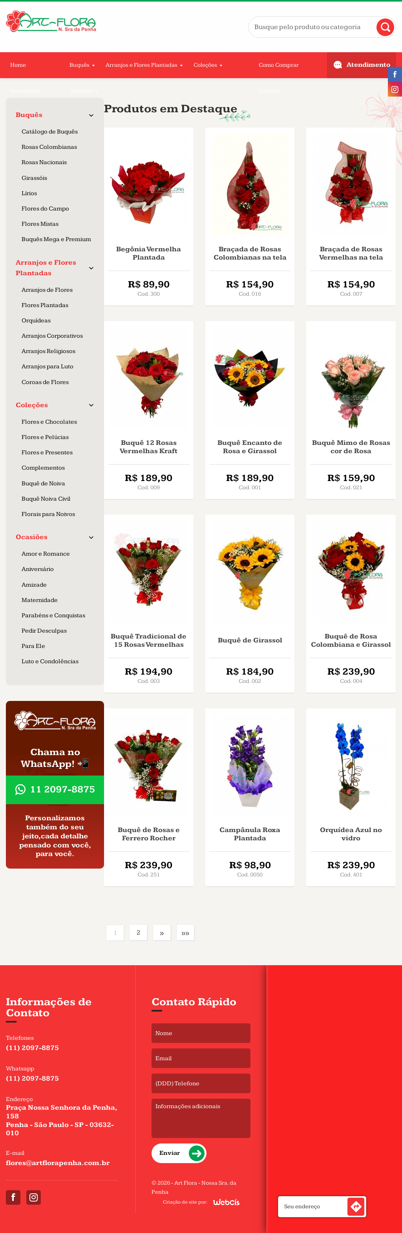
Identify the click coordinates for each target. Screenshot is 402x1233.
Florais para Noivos (48, 514)
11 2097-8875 (62, 789)
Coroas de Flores (45, 382)
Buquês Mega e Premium (56, 239)
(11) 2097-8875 (32, 1048)
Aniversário (38, 569)
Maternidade (40, 600)
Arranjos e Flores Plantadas (141, 65)
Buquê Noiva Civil (46, 499)
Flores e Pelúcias (45, 437)
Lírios (29, 193)
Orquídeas (36, 320)
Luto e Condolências (50, 661)
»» (185, 933)
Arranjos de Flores (47, 290)
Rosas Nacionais (44, 162)
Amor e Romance (46, 554)
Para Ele (33, 646)
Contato (269, 91)
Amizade (34, 585)
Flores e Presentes (47, 452)
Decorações (25, 91)
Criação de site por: (185, 1202)
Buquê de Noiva (43, 483)
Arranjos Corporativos (52, 336)
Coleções (205, 65)
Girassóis (34, 178)
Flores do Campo (45, 208)
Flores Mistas (40, 224)
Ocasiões (81, 91)
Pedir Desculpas (44, 631)
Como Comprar (279, 65)
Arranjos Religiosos (48, 351)
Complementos (43, 468)
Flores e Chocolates (49, 422)
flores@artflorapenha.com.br (58, 1163)
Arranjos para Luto (47, 366)
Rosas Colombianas (49, 147)
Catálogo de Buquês (50, 131)
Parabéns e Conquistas (53, 615)
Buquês (79, 65)
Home (18, 65)
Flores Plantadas (45, 305)
